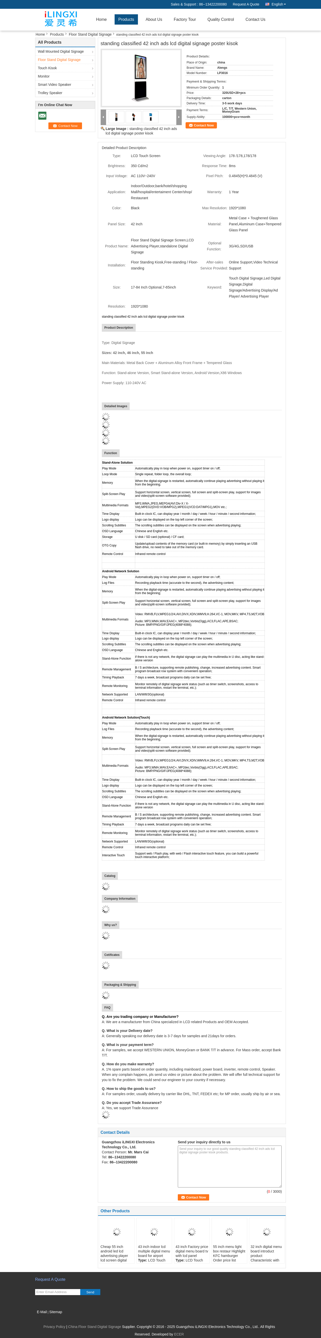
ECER (179, 1334)
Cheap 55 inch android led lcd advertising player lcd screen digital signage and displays (114, 1258)
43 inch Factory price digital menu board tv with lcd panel (192, 1251)
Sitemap (55, 1312)
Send (90, 1292)
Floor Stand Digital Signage (90, 34)
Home (101, 19)
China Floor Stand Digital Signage (94, 1327)
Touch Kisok (47, 68)
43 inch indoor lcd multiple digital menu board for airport (154, 1251)
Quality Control (220, 19)
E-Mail (42, 1312)
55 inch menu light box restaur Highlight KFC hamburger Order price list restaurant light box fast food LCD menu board (229, 1260)
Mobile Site (45, 1318)
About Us (154, 19)
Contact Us (255, 19)
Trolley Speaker (50, 93)
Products (126, 19)
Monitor (44, 76)
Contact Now (204, 125)
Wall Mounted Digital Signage (61, 51)
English (279, 4)
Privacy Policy (54, 1327)
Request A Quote (246, 4)
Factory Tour (185, 19)
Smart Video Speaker (54, 85)
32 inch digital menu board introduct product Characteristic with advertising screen (266, 1256)
